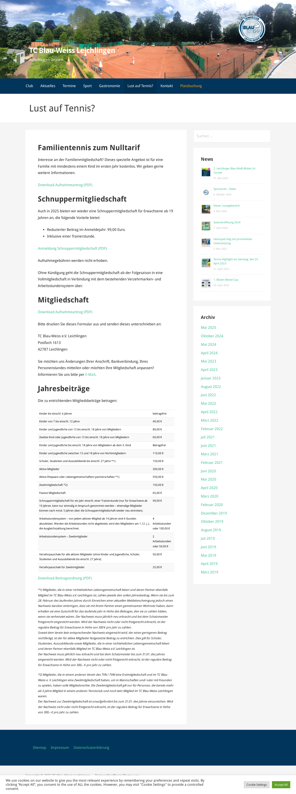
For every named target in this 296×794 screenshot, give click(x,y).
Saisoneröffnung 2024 (227, 222)
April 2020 (209, 488)
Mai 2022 (208, 403)
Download (46, 312)
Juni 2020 (208, 471)
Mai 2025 (208, 327)
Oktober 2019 (212, 521)
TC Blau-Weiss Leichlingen (72, 50)
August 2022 (211, 387)
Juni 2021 (208, 445)
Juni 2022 (208, 395)
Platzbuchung (191, 86)
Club (29, 86)
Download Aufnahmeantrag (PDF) (65, 185)
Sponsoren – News (224, 189)
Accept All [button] (281, 784)
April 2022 (209, 412)
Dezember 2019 (214, 513)
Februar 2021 (212, 462)
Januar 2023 (211, 378)
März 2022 (209, 420)
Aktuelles (47, 86)
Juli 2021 (208, 437)
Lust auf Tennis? (140, 86)
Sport (87, 86)
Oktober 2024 (212, 336)
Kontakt (166, 86)
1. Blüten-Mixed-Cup (225, 279)
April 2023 (209, 370)
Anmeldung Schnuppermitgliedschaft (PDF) (72, 248)
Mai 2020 (208, 479)
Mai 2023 (208, 361)
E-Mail (90, 374)
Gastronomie (109, 86)
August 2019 (211, 530)
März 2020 (209, 496)
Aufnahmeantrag (69, 312)
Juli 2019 (208, 538)
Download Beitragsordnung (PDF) (65, 578)
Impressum (60, 747)
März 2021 (209, 454)
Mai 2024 (208, 344)
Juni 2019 (208, 547)
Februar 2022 (212, 429)
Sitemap (39, 747)
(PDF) (87, 312)
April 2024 (209, 353)
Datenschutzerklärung (91, 747)
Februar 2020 (212, 505)
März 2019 (209, 572)
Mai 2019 (208, 555)
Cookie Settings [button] (256, 784)
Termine (69, 86)
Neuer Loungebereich (226, 205)
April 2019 (209, 564)
